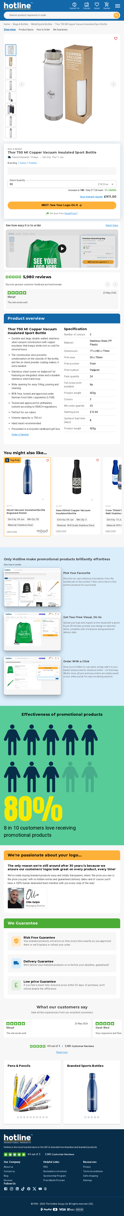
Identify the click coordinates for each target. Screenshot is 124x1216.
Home (7, 24)
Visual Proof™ (71, 213)
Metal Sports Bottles (41, 24)
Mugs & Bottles (20, 24)
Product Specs (26, 29)
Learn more (12, 532)
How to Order (43, 29)
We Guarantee (60, 29)
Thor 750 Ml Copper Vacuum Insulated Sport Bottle (81, 24)
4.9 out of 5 (53, 1046)
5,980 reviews (37, 277)
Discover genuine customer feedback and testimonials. (34, 284)
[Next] (38, 499)
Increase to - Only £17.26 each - (92, 190)
